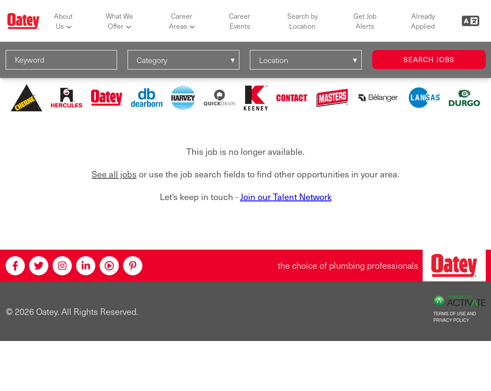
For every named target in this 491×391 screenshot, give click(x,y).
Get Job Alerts (365, 20)
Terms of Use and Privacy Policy (455, 317)
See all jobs (114, 174)
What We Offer (119, 20)
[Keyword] (62, 60)
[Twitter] (38, 265)
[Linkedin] (85, 265)
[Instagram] (62, 265)
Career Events (239, 20)
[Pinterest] (132, 265)
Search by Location (302, 20)
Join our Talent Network (286, 196)
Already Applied (423, 20)
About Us (63, 20)
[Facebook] (15, 265)
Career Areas (180, 20)
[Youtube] (109, 265)
